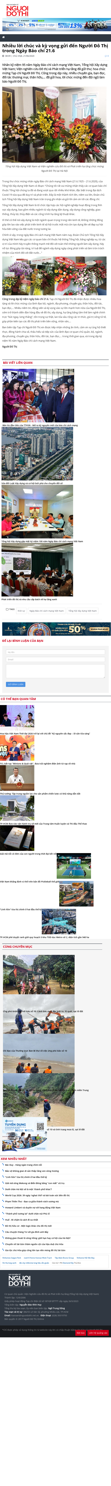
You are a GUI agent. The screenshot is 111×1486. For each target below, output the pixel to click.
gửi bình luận (15, 684)
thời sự (21, 610)
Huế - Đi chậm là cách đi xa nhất (21, 1219)
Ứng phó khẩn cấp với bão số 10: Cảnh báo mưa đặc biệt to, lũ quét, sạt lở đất (43, 1011)
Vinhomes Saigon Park (11, 1258)
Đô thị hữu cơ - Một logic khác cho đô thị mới (28, 1225)
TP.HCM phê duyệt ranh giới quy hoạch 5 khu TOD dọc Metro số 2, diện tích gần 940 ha (44, 937)
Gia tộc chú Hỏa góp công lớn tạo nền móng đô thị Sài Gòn (35, 1250)
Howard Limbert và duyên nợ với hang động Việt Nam (32, 1207)
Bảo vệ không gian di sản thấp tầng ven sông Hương (32, 1171)
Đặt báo (81, 1332)
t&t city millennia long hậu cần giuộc (34, 1263)
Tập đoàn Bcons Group (64, 1258)
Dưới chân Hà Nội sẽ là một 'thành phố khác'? (28, 1189)
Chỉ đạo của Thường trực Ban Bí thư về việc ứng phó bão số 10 (35, 1050)
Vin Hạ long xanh (9, 1263)
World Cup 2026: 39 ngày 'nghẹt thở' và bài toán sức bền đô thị (37, 1195)
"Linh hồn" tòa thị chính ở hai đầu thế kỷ (26, 1177)
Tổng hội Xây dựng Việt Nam (82, 610)
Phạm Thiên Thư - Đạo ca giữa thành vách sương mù (32, 1201)
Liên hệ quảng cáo (98, 1332)
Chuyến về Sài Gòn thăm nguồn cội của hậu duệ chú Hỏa (34, 1244)
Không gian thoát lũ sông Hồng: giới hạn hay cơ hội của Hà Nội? (37, 1238)
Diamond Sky (68, 1263)
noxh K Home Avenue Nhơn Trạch (38, 1258)
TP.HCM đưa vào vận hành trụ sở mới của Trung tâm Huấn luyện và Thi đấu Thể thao (43, 823)
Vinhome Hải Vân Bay (85, 1258)
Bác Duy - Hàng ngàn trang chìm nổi (23, 1164)
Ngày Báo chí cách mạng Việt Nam (47, 610)
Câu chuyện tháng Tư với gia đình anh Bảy (26, 1232)
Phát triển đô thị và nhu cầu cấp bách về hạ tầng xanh (29, 599)
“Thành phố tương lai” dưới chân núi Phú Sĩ (27, 1213)
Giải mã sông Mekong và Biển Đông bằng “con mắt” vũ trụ (34, 1183)
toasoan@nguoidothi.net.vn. (25, 1315)
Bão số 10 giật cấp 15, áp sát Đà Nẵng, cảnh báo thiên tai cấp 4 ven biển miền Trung (46, 1090)
